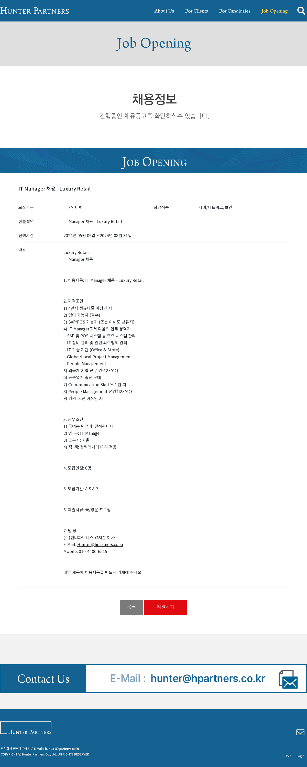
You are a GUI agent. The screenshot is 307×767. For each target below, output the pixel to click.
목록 (131, 607)
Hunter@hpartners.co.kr (100, 544)
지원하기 (165, 607)
